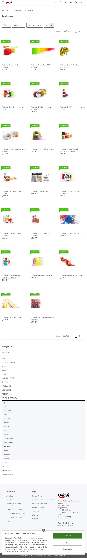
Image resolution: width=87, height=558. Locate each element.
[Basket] (79, 2)
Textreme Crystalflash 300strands (43, 149)
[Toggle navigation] (3, 1)
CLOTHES (5, 382)
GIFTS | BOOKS (7, 474)
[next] (83, 31)
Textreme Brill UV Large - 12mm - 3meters (14, 150)
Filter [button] (6, 25)
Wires (5, 414)
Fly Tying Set (7, 411)
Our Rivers (10, 500)
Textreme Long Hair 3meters (12, 317)
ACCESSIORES (7, 390)
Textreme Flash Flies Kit (39, 191)
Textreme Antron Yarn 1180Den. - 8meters (43, 66)
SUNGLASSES (6, 386)
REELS (4, 366)
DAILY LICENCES (7, 470)
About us (9, 496)
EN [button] (53, 2)
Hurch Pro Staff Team (14, 517)
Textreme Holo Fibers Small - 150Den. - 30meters (12, 276)
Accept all (67, 536)
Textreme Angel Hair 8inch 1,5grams (11, 66)
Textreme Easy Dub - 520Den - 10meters (13, 192)
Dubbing (6, 418)
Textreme (6, 446)
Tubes (5, 450)
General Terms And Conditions (43, 500)
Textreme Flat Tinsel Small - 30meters (70, 192)
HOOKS (4, 462)
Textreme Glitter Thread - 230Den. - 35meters (43, 234)
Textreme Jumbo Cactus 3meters (71, 275)
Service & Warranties (39, 504)
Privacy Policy (37, 496)
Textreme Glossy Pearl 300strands (72, 233)
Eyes (5, 403)
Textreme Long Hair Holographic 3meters (42, 318)
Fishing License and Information (13, 505)
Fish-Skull (6, 434)
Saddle (5, 407)
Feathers (6, 426)
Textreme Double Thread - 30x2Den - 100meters (69, 150)
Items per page (33, 25)
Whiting (6, 458)
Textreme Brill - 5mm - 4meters (13, 107)
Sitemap (35, 515)
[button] (60, 2)
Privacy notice (24, 551)
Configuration (67, 549)
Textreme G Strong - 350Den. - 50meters (13, 234)
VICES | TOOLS (7, 394)
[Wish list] (70, 2)
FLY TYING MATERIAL (9, 398)
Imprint (35, 519)
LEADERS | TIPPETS (8, 378)
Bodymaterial (8, 442)
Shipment (35, 511)
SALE (3, 358)
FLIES (3, 466)
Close (67, 543)
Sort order (18, 25)
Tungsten (6, 454)
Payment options (38, 507)
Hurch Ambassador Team (15, 513)
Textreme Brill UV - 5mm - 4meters (72, 107)
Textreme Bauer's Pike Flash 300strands (70, 66)
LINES (4, 374)
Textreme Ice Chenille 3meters (42, 275)
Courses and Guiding (14, 510)
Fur (4, 430)
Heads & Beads (8, 438)
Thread (6, 422)
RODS (4, 370)
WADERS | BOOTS (8, 362)
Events (8, 521)
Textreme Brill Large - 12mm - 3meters (41, 108)
